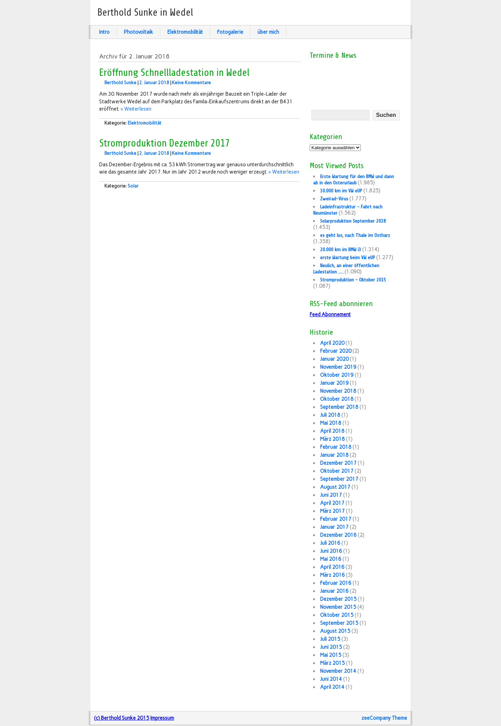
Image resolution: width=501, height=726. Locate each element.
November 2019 (338, 367)
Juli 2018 (330, 415)
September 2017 (339, 479)
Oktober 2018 (336, 399)
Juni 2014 (331, 679)
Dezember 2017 (338, 463)
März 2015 (332, 663)
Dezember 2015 (338, 599)
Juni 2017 (331, 495)
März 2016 (332, 575)
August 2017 (335, 487)
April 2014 (332, 687)
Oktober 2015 (336, 615)
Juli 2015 (330, 639)
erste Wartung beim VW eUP (347, 257)
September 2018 (339, 407)
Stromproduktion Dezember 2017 (164, 143)
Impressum (162, 718)
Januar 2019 (334, 383)
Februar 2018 (335, 447)
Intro (104, 32)
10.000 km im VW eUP (341, 190)
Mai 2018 (330, 423)
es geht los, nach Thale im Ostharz (355, 235)
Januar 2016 (334, 591)
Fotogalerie (230, 32)
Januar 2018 (334, 455)
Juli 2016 (330, 543)
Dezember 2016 (338, 535)
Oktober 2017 (336, 471)
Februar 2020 (335, 351)
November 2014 (338, 671)
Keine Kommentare (191, 82)
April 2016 (332, 567)
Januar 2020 (334, 359)
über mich (268, 32)
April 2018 (332, 431)
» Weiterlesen (135, 109)
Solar (133, 186)
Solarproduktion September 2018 (353, 221)
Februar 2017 (335, 519)
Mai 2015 (330, 655)
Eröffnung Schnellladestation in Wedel (174, 72)
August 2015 (335, 631)
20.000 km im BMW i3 (340, 249)
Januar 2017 (334, 527)
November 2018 (338, 391)
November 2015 (338, 607)
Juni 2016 (331, 551)
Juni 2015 (331, 647)
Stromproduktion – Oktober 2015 (353, 279)
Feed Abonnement (330, 314)
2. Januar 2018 (154, 82)
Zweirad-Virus (334, 198)
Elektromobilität (185, 32)
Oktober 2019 (336, 375)
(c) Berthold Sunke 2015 (121, 718)
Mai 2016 (330, 559)
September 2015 (339, 623)
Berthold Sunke (120, 82)
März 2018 (332, 439)
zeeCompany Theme (384, 718)
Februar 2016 (335, 583)
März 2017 (332, 511)
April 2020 (332, 343)
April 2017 (332, 503)
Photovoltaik (138, 32)
